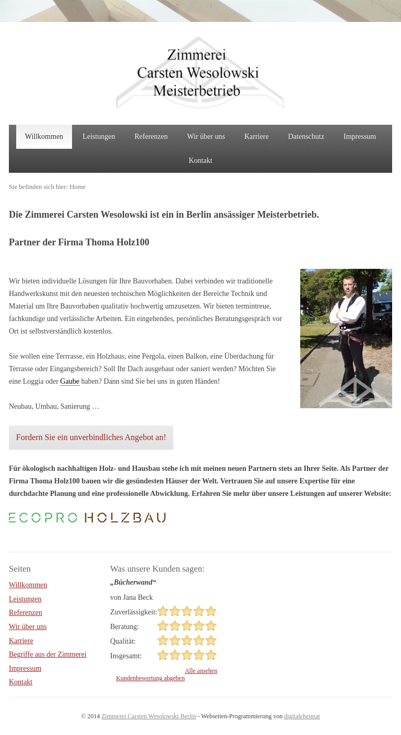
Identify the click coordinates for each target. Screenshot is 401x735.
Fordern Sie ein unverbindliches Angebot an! (91, 437)
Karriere (256, 136)
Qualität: (123, 641)
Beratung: (124, 627)
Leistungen (98, 136)
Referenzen (151, 136)
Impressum (360, 136)
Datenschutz (306, 136)
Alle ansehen (201, 671)
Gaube (69, 381)
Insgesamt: (126, 656)
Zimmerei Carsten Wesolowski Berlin (148, 716)
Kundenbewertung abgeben (150, 678)
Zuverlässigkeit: (133, 612)
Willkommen (44, 136)
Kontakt (200, 160)
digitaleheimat (302, 716)
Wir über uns (206, 136)
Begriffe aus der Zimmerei (48, 654)
